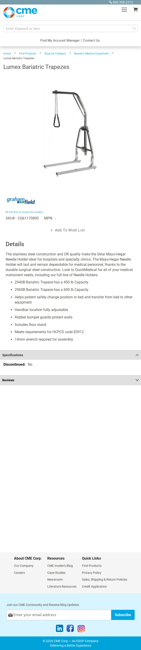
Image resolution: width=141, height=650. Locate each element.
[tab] (70, 355)
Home (7, 53)
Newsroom (55, 579)
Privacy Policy (91, 573)
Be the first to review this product (24, 212)
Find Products (27, 53)
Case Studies (56, 573)
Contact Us (91, 40)
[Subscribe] (123, 615)
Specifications (12, 355)
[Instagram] (81, 629)
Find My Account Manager (60, 40)
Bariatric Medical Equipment (91, 53)
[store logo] (20, 12)
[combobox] (70, 28)
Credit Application (94, 586)
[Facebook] (70, 629)
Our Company (23, 566)
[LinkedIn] (59, 629)
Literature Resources (61, 586)
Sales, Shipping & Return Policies (104, 579)
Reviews (8, 380)
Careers (19, 573)
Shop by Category (55, 53)
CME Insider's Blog (60, 566)
